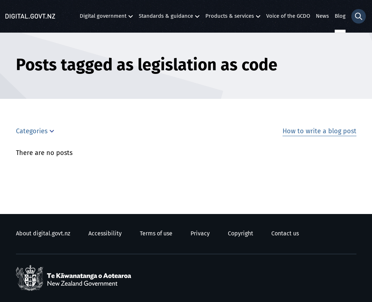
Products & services (229, 17)
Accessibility (105, 233)
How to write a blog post (319, 131)
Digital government (103, 17)
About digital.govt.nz (43, 233)
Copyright (240, 233)
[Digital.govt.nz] (30, 16)
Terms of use (156, 233)
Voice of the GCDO (288, 16)
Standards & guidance (166, 17)
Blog (340, 16)
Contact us (285, 233)
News (322, 16)
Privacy (200, 233)
